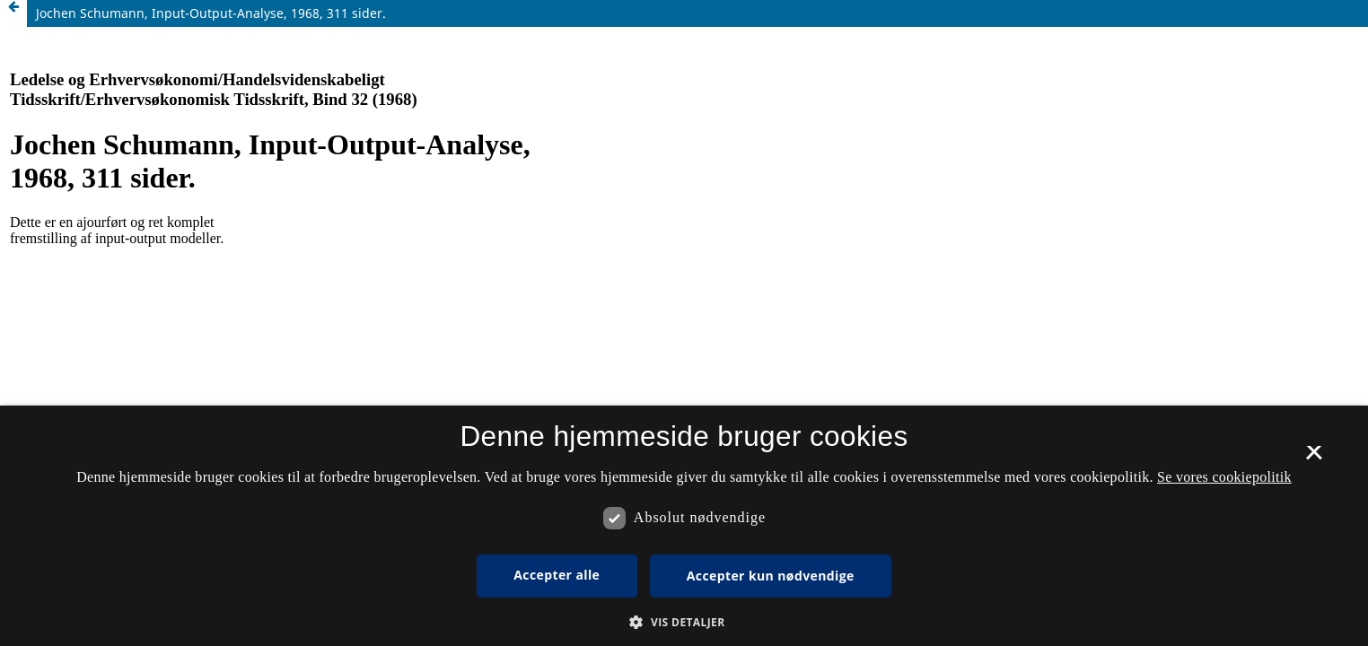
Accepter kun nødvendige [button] (771, 575)
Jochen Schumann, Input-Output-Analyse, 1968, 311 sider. (211, 13)
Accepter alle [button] (556, 574)
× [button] (1313, 458)
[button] (683, 622)
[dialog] (684, 526)
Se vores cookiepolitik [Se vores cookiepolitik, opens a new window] (1224, 476)
